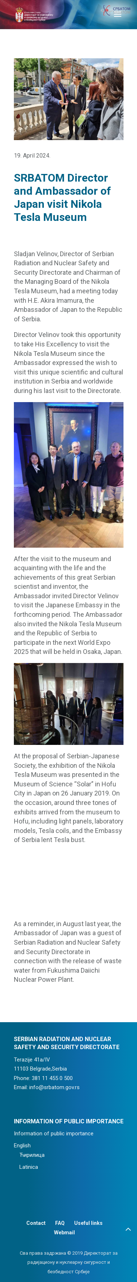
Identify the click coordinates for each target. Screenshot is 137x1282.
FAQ (60, 1223)
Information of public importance (54, 1133)
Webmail (64, 1232)
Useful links (88, 1223)
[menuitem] (68, 1146)
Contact (36, 1223)
